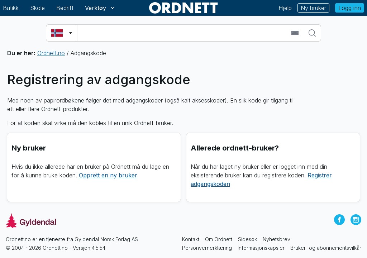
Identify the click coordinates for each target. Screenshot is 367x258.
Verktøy (100, 7)
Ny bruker (313, 7)
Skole (37, 7)
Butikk (11, 7)
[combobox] (183, 33)
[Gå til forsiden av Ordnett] (183, 8)
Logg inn (349, 7)
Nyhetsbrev (276, 239)
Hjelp (285, 7)
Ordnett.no (51, 53)
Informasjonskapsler (261, 248)
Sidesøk (247, 239)
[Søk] (312, 33)
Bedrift (64, 7)
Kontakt (190, 239)
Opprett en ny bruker (108, 175)
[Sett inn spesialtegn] (295, 33)
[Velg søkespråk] (61, 33)
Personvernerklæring (207, 248)
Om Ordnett (218, 239)
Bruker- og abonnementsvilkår (325, 248)
